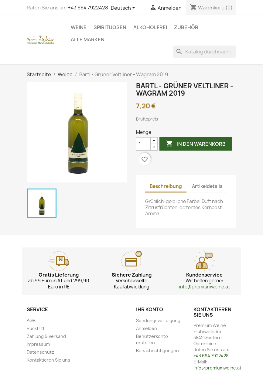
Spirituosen (110, 27)
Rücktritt (36, 328)
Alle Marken (87, 39)
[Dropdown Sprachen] (124, 8)
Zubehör (186, 27)
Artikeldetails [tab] (207, 186)
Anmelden (146, 328)
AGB (31, 320)
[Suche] (204, 52)
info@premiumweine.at (204, 287)
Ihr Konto (149, 309)
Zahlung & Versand (46, 336)
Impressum (38, 344)
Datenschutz (40, 352)
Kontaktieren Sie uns (48, 360)
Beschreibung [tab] (166, 186)
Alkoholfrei (150, 27)
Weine (79, 27)
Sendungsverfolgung (158, 320)
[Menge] (143, 144)
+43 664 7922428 (88, 7)
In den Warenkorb (196, 144)
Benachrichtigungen (157, 350)
